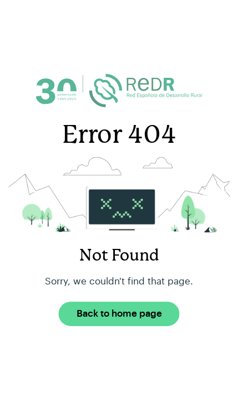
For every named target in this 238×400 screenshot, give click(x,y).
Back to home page (119, 313)
